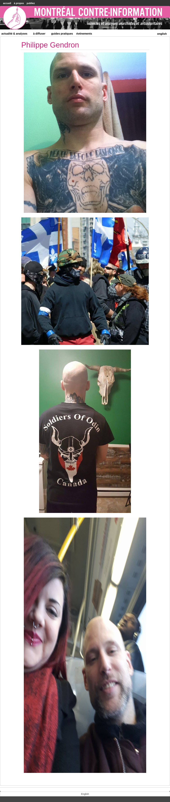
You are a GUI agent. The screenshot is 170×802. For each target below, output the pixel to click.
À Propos (19, 3)
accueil (7, 3)
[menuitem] (162, 33)
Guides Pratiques (62, 33)
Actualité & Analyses (15, 34)
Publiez (31, 3)
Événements (84, 33)
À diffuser (40, 34)
